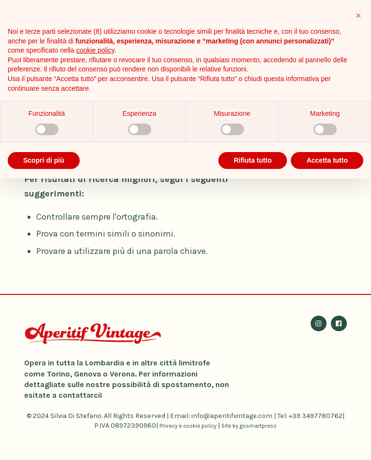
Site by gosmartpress (249, 425)
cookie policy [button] (95, 50)
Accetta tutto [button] (327, 160)
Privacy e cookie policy (187, 425)
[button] (358, 15)
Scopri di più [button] (43, 160)
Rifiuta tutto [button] (253, 160)
